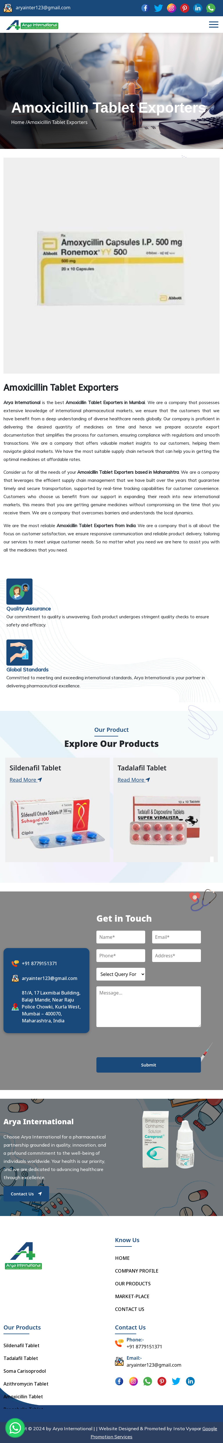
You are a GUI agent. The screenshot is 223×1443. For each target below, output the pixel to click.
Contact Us (26, 1194)
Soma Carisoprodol (24, 1371)
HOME (122, 1258)
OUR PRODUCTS (133, 1283)
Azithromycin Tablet (25, 1384)
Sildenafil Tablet (21, 1345)
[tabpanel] (57, 810)
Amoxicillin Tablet (23, 1396)
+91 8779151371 (39, 963)
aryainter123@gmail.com (43, 7)
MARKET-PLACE (132, 1296)
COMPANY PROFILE (136, 1271)
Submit (148, 1065)
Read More (26, 779)
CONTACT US (129, 1309)
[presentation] (140, 1046)
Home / (19, 122)
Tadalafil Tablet (20, 1358)
